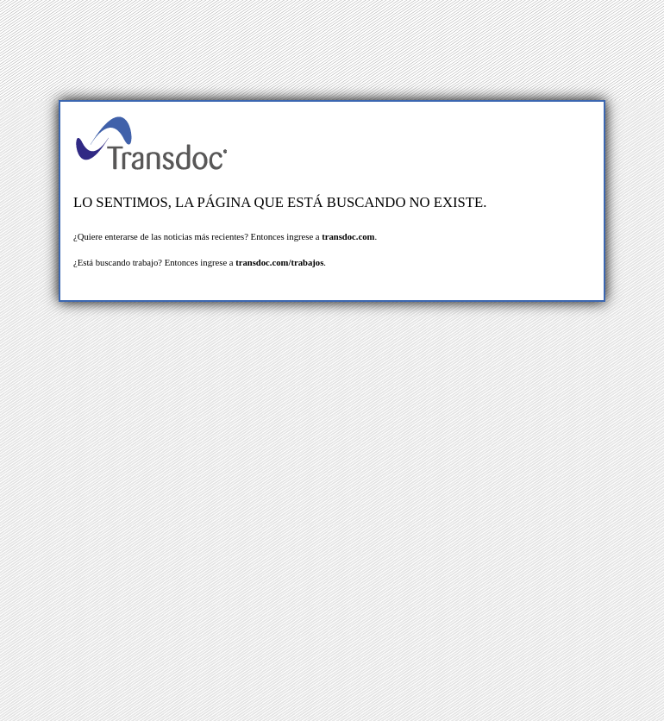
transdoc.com (348, 236)
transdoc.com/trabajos (279, 262)
